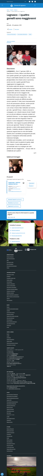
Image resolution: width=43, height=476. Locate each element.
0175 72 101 (10, 351)
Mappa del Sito (9, 422)
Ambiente (8, 276)
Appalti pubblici (9, 280)
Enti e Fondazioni (10, 264)
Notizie (15, 10)
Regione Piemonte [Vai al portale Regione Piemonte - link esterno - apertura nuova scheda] (10, 1)
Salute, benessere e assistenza (12, 294)
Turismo (8, 298)
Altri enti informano (10, 318)
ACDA (8, 438)
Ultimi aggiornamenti (11, 418)
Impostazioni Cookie (10, 414)
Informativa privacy (10, 411)
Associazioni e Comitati (11, 345)
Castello (8, 310)
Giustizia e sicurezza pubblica (12, 289)
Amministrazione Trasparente (12, 394)
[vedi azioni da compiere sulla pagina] (16, 29)
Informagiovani (9, 320)
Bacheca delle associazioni (12, 321)
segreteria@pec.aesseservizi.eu (14, 388)
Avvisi (8, 327)
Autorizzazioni (9, 282)
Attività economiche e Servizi (12, 343)
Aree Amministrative (11, 258)
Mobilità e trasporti (10, 293)
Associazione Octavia (11, 443)
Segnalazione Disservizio (11, 403)
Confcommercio (10, 451)
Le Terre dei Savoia (10, 447)
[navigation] (2, 5)
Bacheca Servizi (10, 407)
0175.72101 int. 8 (16, 189)
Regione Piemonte (10, 429)
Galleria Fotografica (10, 339)
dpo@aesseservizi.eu (13, 387)
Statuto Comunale (10, 409)
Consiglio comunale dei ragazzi (12, 309)
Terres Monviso (9, 441)
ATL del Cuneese (10, 445)
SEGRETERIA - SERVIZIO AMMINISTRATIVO (14, 183)
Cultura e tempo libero (11, 285)
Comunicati (9, 325)
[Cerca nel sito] (35, 5)
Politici (8, 268)
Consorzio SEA (9, 436)
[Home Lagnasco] (17, 5)
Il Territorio (9, 337)
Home (8, 10)
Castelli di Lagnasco (10, 432)
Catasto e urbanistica (11, 283)
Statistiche (9, 420)
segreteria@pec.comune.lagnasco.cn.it (16, 356)
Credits (8, 416)
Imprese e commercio (11, 291)
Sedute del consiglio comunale (12, 316)
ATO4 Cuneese (9, 440)
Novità (11, 10)
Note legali (9, 413)
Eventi (8, 334)
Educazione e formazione (11, 287)
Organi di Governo (10, 256)
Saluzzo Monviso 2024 (11, 449)
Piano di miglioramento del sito (12, 398)
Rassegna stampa (10, 314)
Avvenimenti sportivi (11, 312)
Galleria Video (9, 341)
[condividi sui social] (10, 29)
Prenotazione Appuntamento (12, 402)
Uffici (8, 260)
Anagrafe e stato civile (11, 278)
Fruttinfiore (9, 434)
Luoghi (8, 335)
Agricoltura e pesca (10, 274)
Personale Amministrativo (12, 266)
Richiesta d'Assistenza (11, 405)
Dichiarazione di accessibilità (12, 396)
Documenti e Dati (10, 262)
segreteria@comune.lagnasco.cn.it (14, 191)
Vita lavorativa (9, 300)
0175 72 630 (10, 352)
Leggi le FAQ (9, 400)
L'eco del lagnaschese (11, 323)
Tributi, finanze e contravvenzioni (13, 296)
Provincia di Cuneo (10, 430)
